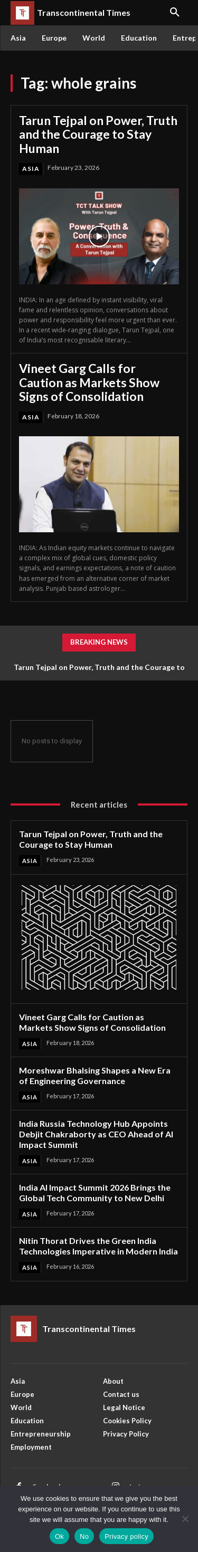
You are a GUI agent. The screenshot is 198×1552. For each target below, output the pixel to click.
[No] (185, 1518)
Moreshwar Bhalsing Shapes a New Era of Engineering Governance (95, 1075)
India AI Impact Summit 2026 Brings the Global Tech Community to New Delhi (95, 1192)
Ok (59, 1536)
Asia (31, 169)
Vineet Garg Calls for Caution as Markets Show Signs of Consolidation (89, 382)
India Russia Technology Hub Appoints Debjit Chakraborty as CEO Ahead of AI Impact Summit (96, 1133)
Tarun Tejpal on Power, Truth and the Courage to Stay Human (98, 134)
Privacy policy (126, 1536)
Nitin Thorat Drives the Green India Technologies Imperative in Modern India (98, 1245)
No (84, 1536)
